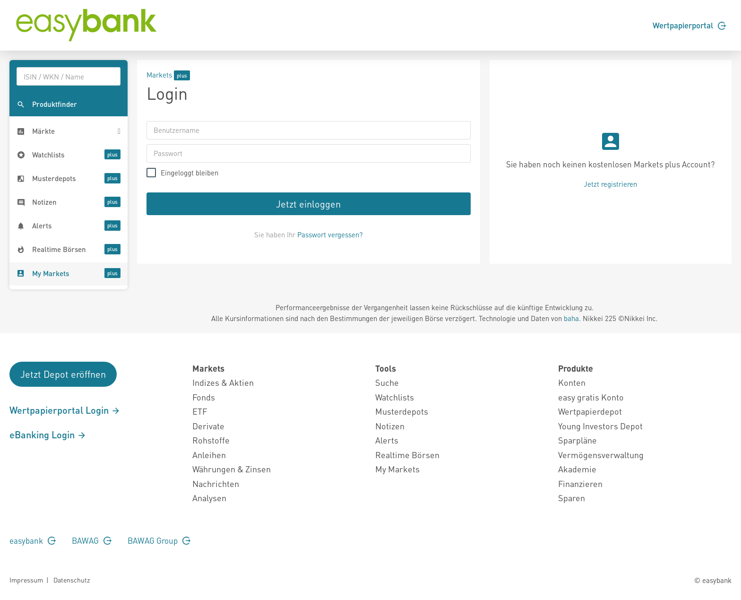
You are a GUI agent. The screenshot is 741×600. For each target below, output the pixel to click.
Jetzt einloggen (308, 204)
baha (571, 318)
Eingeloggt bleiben (189, 173)
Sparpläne (577, 440)
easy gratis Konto (591, 396)
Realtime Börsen (407, 454)
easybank (32, 540)
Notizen (390, 425)
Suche (387, 382)
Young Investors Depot (600, 425)
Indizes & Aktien (223, 382)
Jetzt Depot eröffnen (63, 374)
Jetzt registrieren (610, 184)
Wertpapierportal (689, 25)
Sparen (571, 497)
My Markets (397, 468)
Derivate (208, 425)
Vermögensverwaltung (601, 454)
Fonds (203, 396)
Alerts (386, 440)
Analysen (209, 497)
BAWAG (92, 540)
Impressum (26, 579)
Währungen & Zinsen (231, 468)
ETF (199, 411)
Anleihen (209, 454)
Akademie (577, 468)
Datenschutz (71, 579)
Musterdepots (401, 411)
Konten (572, 382)
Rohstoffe (211, 440)
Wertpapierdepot (590, 411)
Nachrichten (215, 483)
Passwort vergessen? (329, 234)
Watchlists (394, 396)
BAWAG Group (159, 540)
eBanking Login (47, 434)
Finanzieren (580, 483)
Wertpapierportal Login (65, 410)
